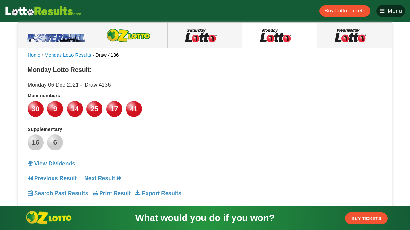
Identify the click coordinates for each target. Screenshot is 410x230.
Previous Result (52, 178)
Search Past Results (58, 193)
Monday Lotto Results (68, 54)
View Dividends (51, 163)
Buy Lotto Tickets (344, 11)
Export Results (158, 193)
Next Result (103, 178)
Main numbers (44, 95)
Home (34, 54)
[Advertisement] (324, 103)
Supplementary (45, 129)
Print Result (112, 193)
